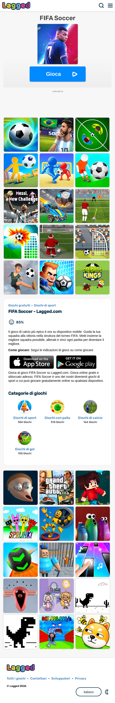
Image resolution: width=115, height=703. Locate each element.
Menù (110, 5)
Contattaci (38, 678)
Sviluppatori (60, 678)
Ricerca (101, 5)
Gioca (53, 74)
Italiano (89, 692)
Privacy (80, 678)
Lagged (16, 5)
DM (107, 691)
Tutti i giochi (16, 678)
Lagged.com (21, 668)
